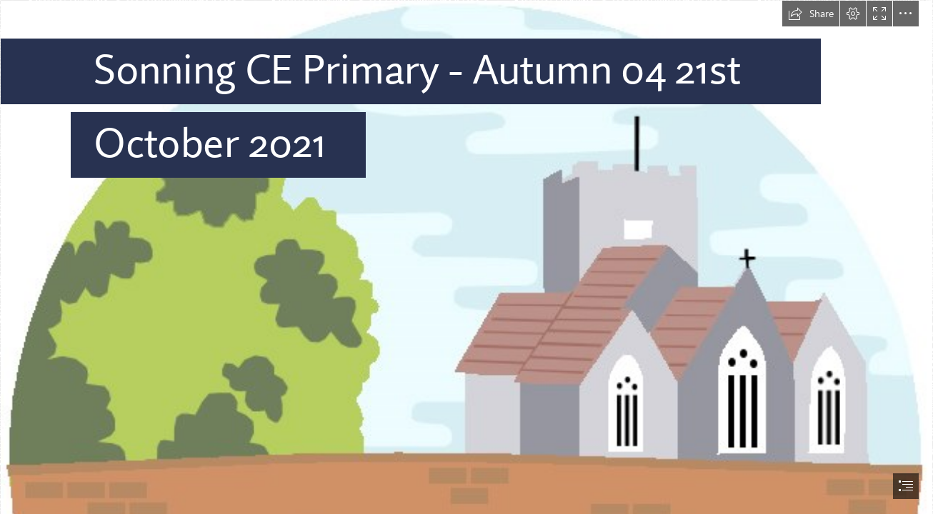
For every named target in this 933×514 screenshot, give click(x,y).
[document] (466, 257)
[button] (810, 13)
